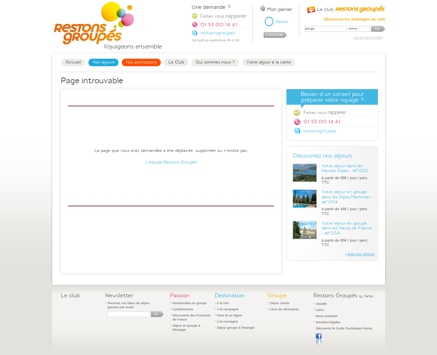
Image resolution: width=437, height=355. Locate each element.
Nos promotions (141, 62)
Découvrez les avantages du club (354, 19)
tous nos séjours (361, 254)
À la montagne (227, 321)
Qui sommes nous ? (215, 62)
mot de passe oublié (367, 37)
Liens (320, 310)
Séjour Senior (280, 303)
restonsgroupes (320, 131)
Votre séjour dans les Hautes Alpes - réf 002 (345, 168)
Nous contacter (327, 316)
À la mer (223, 303)
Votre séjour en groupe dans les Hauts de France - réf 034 (347, 228)
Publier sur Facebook (319, 339)
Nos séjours (103, 62)
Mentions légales (328, 322)
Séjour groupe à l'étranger (236, 327)
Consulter (274, 34)
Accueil (73, 62)
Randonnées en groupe (189, 303)
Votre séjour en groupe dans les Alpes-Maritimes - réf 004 (347, 196)
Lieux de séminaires (284, 309)
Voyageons (132, 43)
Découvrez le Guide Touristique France (344, 328)
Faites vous (325, 112)
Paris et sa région (229, 315)
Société (321, 304)
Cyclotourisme (182, 309)
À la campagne (228, 309)
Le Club (176, 62)
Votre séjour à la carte (268, 62)
